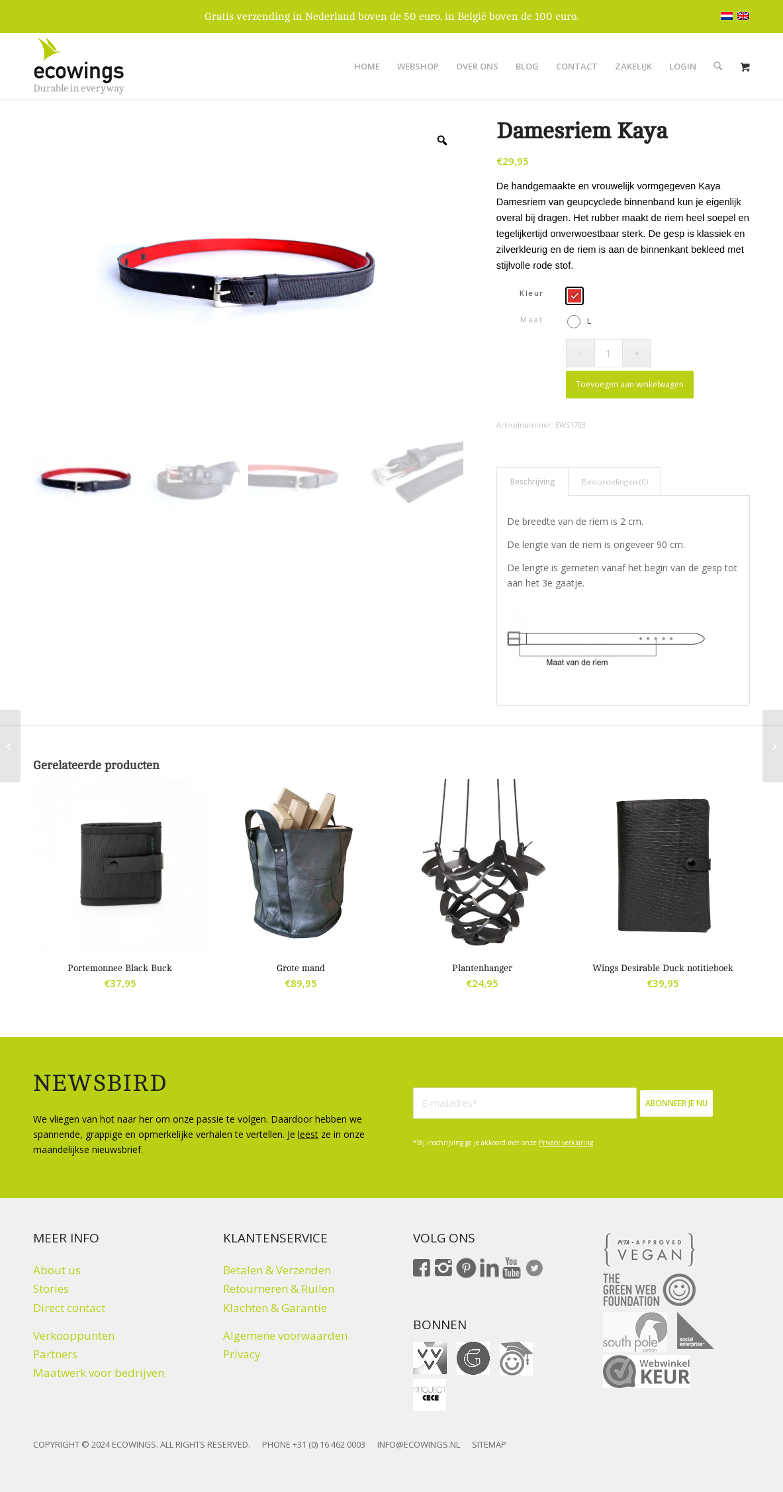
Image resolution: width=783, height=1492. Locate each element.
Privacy (242, 1354)
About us (57, 1270)
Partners (55, 1354)
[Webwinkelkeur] (646, 1371)
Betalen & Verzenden (277, 1270)
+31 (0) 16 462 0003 (329, 1444)
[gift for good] (473, 1358)
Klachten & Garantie (275, 1307)
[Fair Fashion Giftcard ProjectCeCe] (429, 1395)
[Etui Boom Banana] (10, 746)
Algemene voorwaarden (285, 1335)
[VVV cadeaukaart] (430, 1358)
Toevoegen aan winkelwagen (630, 384)
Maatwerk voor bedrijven (98, 1372)
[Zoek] (718, 66)
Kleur (532, 293)
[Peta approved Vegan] (649, 1249)
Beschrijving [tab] (532, 482)
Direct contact (69, 1307)
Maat (531, 319)
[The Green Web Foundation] (649, 1290)
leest (308, 1134)
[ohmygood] (516, 1358)
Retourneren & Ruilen (278, 1288)
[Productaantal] (608, 353)
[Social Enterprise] (695, 1330)
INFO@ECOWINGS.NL (418, 1444)
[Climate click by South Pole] (635, 1332)
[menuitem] (367, 66)
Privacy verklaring (566, 1142)
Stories (51, 1288)
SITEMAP (489, 1444)
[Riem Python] (772, 746)
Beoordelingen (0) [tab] (615, 482)
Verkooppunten (74, 1335)
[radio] (574, 296)
